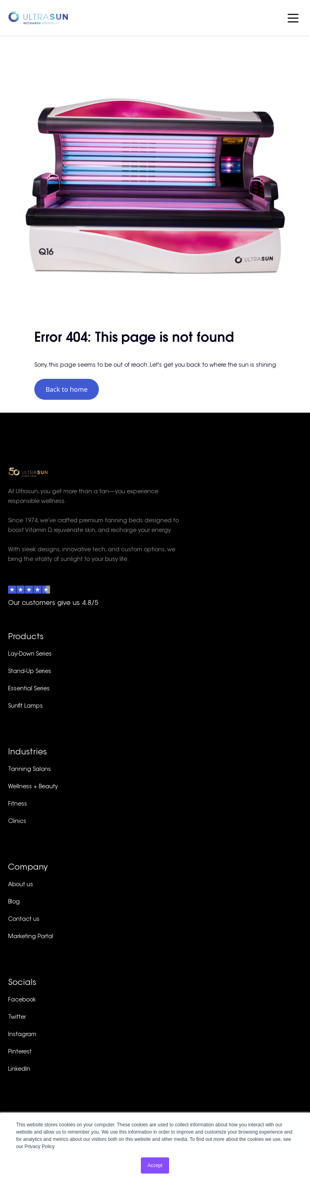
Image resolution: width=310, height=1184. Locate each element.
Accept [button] (155, 1165)
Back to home (67, 389)
